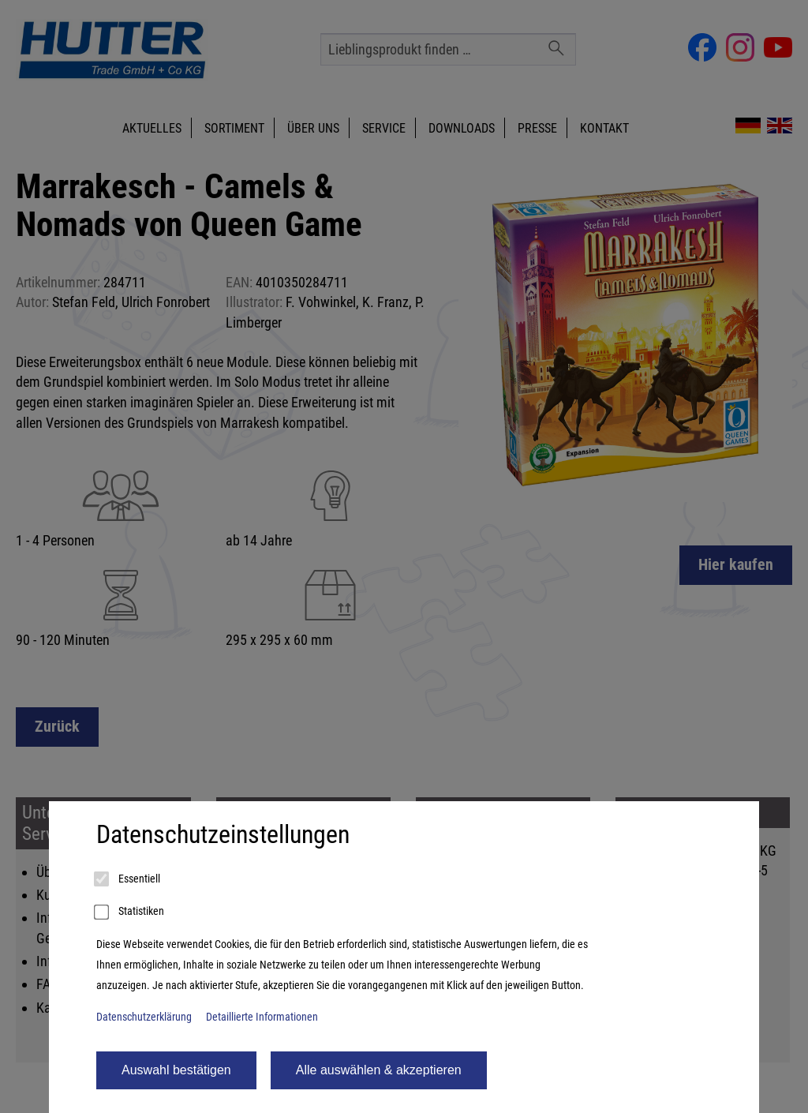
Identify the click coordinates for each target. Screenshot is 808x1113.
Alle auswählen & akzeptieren (379, 1070)
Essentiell (128, 879)
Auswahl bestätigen (176, 1070)
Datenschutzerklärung (144, 1017)
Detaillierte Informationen (262, 1017)
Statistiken (130, 912)
